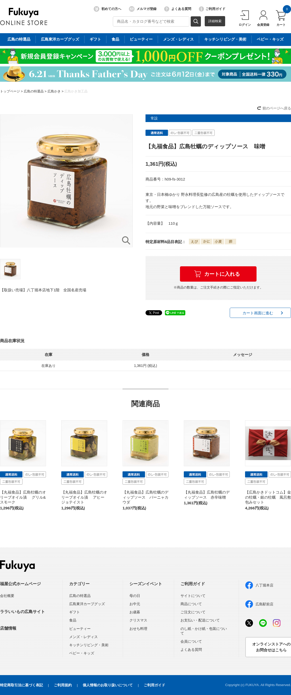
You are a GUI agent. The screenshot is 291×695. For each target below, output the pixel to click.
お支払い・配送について (200, 620)
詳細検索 (215, 21)
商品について (191, 604)
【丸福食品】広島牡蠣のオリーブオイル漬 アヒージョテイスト (84, 497)
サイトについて (192, 596)
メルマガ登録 (142, 9)
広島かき (54, 91)
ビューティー (80, 629)
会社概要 (7, 596)
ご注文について (192, 612)
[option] (66, 180)
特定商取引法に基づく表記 (21, 685)
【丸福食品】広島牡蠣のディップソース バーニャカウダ (145, 497)
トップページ (10, 91)
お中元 (134, 604)
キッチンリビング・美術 (88, 645)
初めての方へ (107, 9)
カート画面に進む (258, 313)
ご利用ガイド (212, 8)
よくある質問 (177, 8)
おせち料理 (138, 629)
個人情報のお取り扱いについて (108, 685)
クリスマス (138, 620)
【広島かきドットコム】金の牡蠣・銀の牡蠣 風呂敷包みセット (268, 497)
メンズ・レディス (83, 637)
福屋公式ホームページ (20, 584)
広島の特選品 (34, 91)
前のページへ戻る (276, 108)
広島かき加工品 (76, 91)
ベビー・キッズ (81, 653)
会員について (191, 641)
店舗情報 (8, 628)
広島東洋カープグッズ (87, 604)
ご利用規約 (63, 685)
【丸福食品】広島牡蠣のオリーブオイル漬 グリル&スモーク (23, 497)
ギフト (74, 612)
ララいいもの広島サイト (22, 611)
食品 (72, 620)
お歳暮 (134, 612)
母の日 (134, 596)
